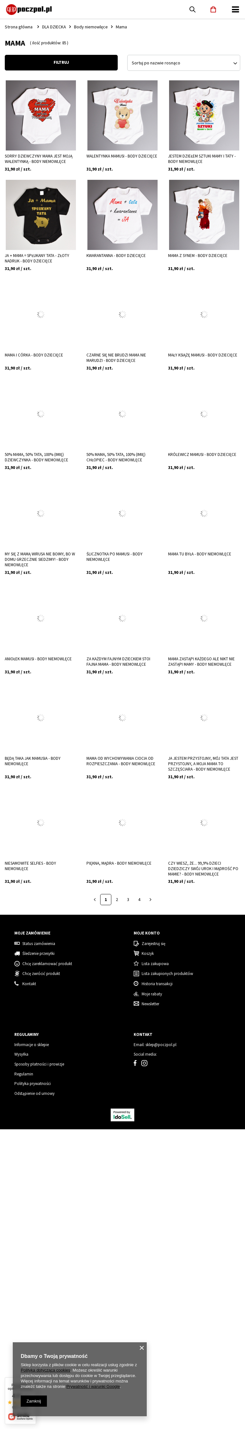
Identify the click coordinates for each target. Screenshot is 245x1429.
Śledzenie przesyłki (38, 1253)
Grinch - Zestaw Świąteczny (204, 991)
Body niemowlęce (91, 27)
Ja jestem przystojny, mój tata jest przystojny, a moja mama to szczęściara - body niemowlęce (203, 764)
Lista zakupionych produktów (167, 1273)
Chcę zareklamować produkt (47, 1263)
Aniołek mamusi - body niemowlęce (38, 659)
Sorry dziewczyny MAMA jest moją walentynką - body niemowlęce (38, 159)
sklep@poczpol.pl (160, 1344)
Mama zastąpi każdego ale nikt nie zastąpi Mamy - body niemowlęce (201, 661)
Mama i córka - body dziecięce (34, 355)
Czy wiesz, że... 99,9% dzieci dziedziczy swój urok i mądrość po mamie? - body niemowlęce (203, 869)
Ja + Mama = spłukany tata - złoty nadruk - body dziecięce (37, 258)
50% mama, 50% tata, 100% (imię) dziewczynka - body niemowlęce (36, 457)
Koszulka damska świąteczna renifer (24, 991)
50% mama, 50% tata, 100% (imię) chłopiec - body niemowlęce (115, 457)
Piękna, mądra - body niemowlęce (119, 863)
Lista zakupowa (155, 1263)
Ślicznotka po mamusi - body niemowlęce (114, 557)
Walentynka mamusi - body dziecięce (121, 156)
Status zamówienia (38, 1243)
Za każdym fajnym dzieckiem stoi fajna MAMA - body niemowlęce (118, 661)
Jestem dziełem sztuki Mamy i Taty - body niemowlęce (202, 159)
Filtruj (61, 62)
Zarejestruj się (153, 1243)
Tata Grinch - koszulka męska (88, 991)
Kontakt (29, 1283)
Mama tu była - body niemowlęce (199, 554)
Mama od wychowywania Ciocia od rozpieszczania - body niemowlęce (120, 761)
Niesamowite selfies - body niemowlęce (30, 866)
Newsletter (150, 1303)
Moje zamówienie (32, 1232)
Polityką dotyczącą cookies (45, 1370)
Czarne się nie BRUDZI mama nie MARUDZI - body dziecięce (116, 358)
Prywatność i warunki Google (93, 1386)
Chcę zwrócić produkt (41, 1273)
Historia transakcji (157, 1283)
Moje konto (147, 1232)
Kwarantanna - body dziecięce (116, 255)
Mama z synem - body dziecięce (197, 255)
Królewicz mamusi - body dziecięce (202, 454)
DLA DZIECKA (54, 27)
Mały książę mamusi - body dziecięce (202, 355)
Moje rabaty (152, 1293)
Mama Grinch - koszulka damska (150, 991)
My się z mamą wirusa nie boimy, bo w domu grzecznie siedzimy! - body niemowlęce (40, 560)
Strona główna (19, 27)
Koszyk (148, 1253)
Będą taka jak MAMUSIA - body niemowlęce (33, 761)
